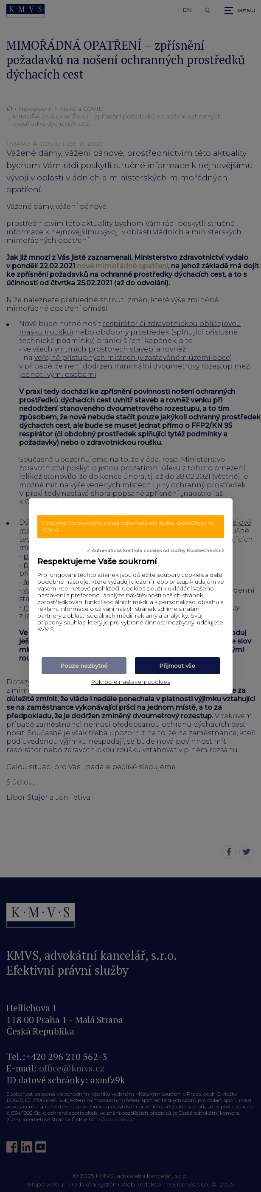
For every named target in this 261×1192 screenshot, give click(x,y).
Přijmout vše (177, 665)
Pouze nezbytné (84, 665)
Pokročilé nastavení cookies (130, 681)
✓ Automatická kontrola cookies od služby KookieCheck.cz (155, 551)
